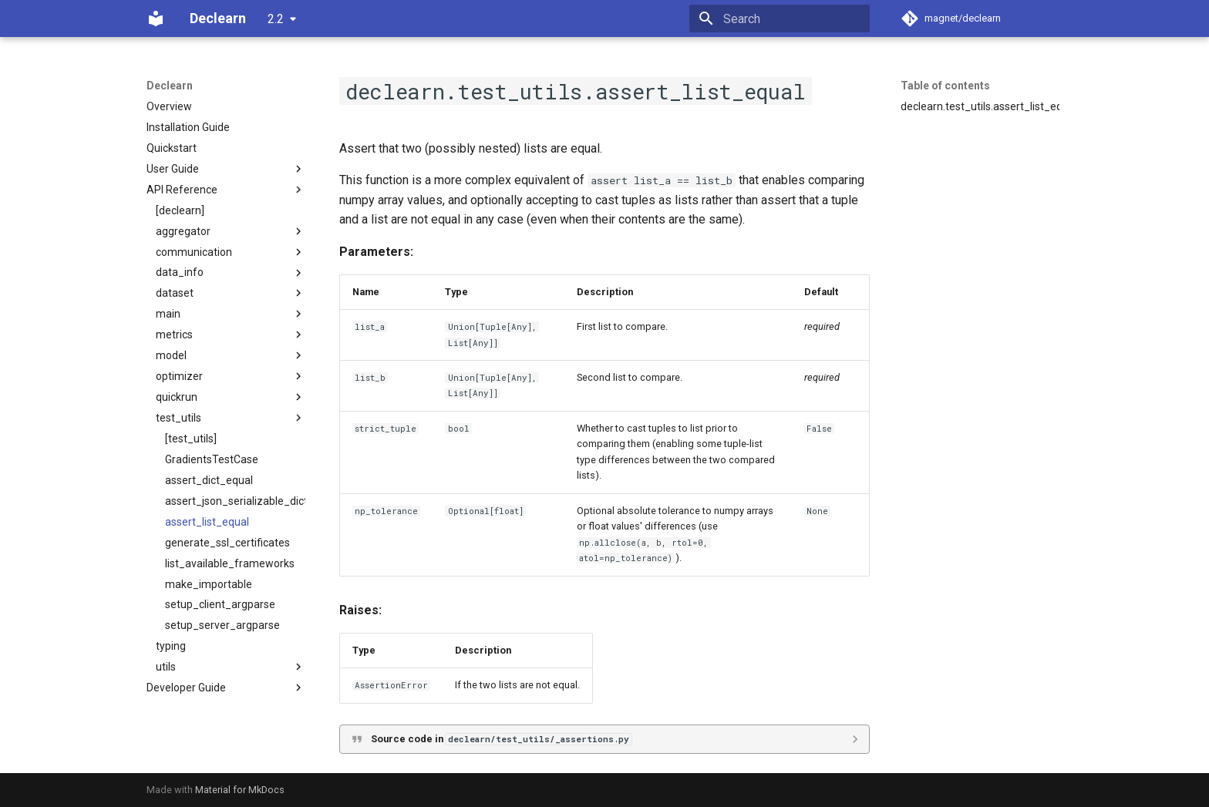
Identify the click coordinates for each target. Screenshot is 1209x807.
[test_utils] (191, 438)
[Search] (779, 18)
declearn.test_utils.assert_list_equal (980, 106)
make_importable (208, 584)
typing (171, 646)
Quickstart (171, 148)
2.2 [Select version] (276, 19)
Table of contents (945, 85)
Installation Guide (188, 127)
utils (230, 667)
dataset (230, 293)
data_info (230, 273)
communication (230, 252)
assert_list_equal (207, 522)
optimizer (230, 376)
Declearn (169, 85)
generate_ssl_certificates (227, 542)
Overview (169, 106)
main (230, 314)
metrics (230, 334)
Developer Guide (225, 687)
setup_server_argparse (222, 625)
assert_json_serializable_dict (235, 501)
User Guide (225, 169)
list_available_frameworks (230, 563)
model (230, 355)
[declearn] (180, 210)
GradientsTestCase (211, 459)
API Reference (225, 190)
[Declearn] (155, 18)
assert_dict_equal (209, 480)
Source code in (501, 739)
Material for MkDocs (240, 789)
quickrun (230, 397)
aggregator (230, 231)
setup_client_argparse (220, 604)
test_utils (230, 418)
